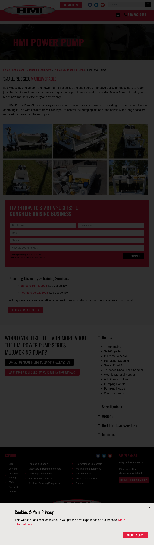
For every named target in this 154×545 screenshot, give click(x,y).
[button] (149, 507)
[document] (77, 272)
